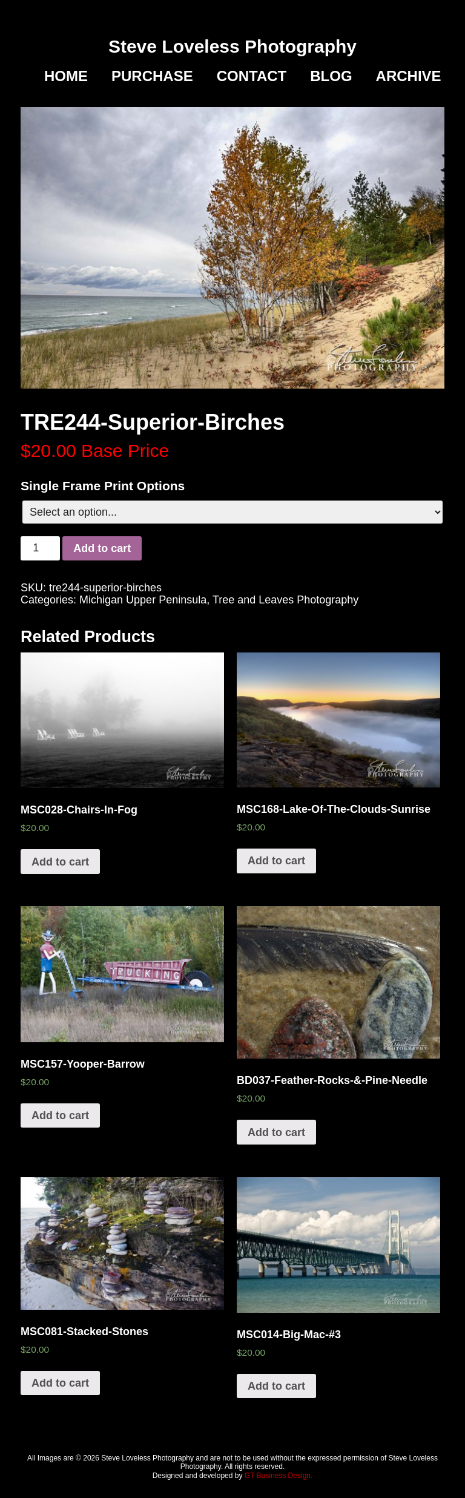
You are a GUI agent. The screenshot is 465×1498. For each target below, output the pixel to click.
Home (66, 76)
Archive (408, 76)
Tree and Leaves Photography (286, 600)
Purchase (152, 76)
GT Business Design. (279, 1475)
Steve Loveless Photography (232, 46)
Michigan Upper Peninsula (142, 600)
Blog (331, 76)
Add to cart (102, 548)
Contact (252, 76)
